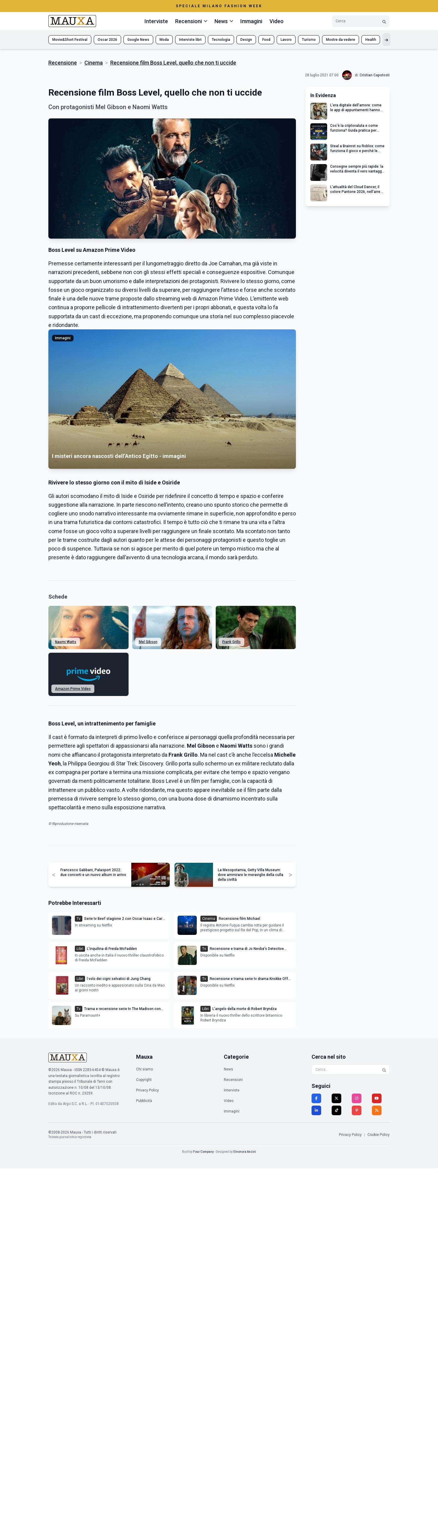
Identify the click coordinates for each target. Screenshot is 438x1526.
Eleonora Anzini (244, 1151)
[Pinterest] (356, 1110)
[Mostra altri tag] (386, 39)
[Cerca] (384, 21)
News (228, 1069)
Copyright (144, 1080)
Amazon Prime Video (73, 689)
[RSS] (377, 1110)
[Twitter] (336, 1098)
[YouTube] (377, 1098)
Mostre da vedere (340, 40)
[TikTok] (336, 1110)
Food (266, 40)
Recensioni (233, 1080)
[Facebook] (316, 1098)
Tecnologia (221, 40)
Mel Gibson (148, 642)
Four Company (203, 1151)
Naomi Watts (65, 642)
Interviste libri (190, 40)
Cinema (93, 63)
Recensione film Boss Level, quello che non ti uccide (173, 63)
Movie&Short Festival (69, 40)
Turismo (309, 40)
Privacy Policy (147, 1090)
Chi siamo (144, 1069)
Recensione (62, 63)
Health (370, 40)
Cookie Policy (378, 1135)
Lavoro (286, 40)
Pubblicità (144, 1101)
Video (276, 21)
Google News (138, 40)
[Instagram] (356, 1098)
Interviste (156, 21)
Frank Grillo (231, 642)
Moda (164, 40)
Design (246, 40)
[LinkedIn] (316, 1110)
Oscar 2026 (107, 40)
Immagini (251, 21)
